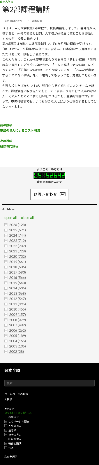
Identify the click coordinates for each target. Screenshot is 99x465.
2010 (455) (17, 309)
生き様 (12, 430)
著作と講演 (14, 443)
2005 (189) (17, 335)
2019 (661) (17, 261)
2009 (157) (17, 314)
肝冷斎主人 (14, 439)
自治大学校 (6, 1)
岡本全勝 (12, 370)
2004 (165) (17, 341)
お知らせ (13, 417)
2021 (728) (17, 251)
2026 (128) (17, 224)
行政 (11, 448)
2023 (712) (17, 240)
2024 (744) (17, 235)
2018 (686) (17, 267)
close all (27, 218)
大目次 (8, 399)
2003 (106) (17, 346)
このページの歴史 (18, 421)
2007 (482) (17, 325)
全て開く (10, 413)
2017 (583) (17, 272)
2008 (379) (17, 320)
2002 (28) (16, 351)
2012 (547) (17, 298)
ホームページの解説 (16, 394)
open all (10, 218)
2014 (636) (17, 288)
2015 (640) (17, 283)
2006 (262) (17, 330)
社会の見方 (14, 434)
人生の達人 (14, 426)
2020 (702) (17, 256)
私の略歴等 (11, 456)
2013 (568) (17, 293)
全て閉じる (25, 413)
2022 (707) (17, 246)
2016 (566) (17, 277)
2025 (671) (17, 230)
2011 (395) (17, 304)
